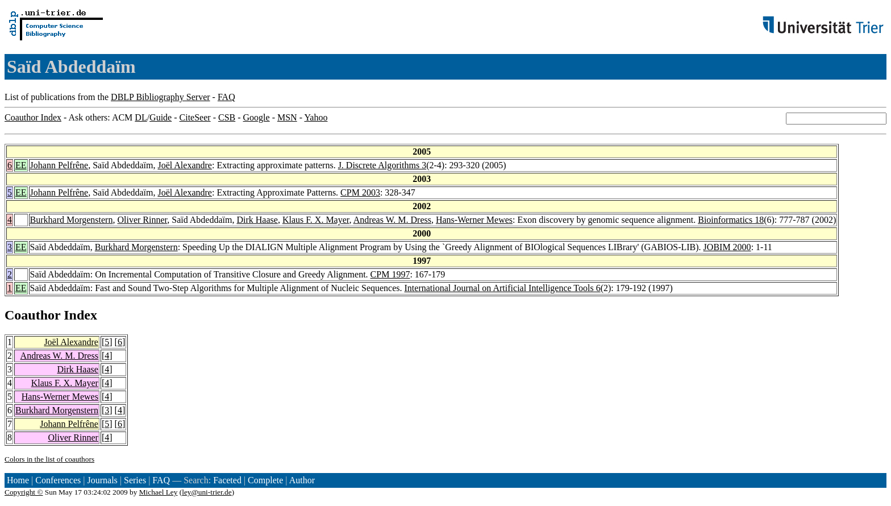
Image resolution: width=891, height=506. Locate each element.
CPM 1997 (390, 274)
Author (302, 480)
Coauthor (32, 315)
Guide (160, 117)
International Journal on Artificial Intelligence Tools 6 (503, 288)
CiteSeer (195, 117)
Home (18, 480)
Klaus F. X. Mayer (315, 220)
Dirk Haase (256, 220)
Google (256, 117)
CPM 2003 (360, 192)
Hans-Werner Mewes (474, 220)
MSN (287, 117)
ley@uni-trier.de (206, 492)
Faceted (227, 480)
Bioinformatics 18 (731, 220)
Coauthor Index (33, 117)
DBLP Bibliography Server (160, 97)
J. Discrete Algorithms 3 (382, 165)
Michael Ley (158, 492)
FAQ (226, 97)
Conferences (58, 480)
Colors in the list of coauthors (49, 459)
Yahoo (315, 117)
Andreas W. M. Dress (392, 220)
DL (141, 117)
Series (135, 480)
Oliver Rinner (142, 220)
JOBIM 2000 (727, 247)
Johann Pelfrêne (59, 165)
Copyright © (24, 492)
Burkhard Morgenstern (71, 220)
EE (21, 165)
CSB (226, 117)
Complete (265, 480)
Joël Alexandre (184, 165)
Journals (102, 480)
